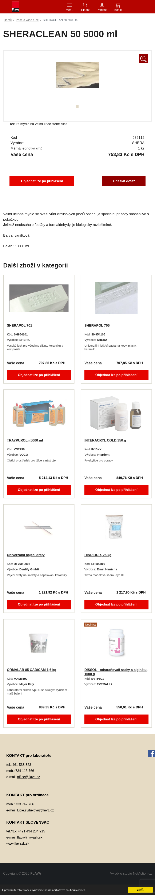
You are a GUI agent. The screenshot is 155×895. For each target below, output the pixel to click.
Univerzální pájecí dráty (25, 555)
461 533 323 (21, 765)
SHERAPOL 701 (18, 325)
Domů (8, 20)
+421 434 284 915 (31, 831)
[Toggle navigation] (69, 6)
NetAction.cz (142, 873)
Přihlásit (102, 10)
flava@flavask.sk (29, 837)
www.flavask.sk (17, 843)
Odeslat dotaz (126, 181)
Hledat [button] (85, 10)
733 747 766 (24, 804)
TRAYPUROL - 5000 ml (24, 440)
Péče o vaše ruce (27, 20)
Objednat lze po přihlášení (40, 181)
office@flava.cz (28, 777)
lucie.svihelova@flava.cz (35, 810)
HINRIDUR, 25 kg (97, 555)
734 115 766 (24, 771)
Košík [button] (118, 10)
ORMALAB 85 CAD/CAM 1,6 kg (31, 670)
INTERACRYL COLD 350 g (104, 440)
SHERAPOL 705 (96, 325)
